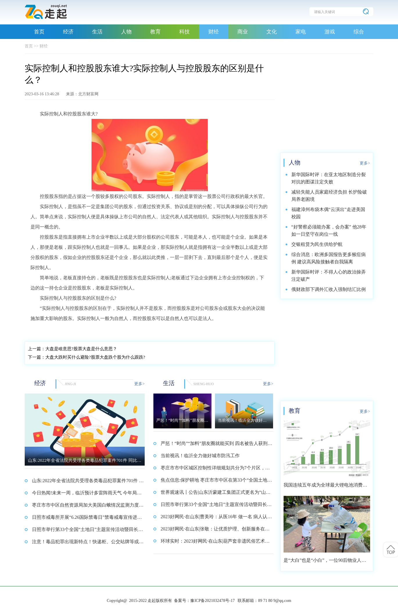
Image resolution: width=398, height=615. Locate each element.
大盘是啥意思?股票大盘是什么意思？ (72, 348)
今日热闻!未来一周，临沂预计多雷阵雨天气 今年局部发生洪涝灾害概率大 (86, 494)
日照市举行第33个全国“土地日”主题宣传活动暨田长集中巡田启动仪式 (87, 531)
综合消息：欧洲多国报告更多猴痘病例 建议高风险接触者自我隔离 (328, 258)
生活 (97, 32)
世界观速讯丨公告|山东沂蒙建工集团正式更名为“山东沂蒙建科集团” (215, 494)
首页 (39, 32)
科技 (184, 32)
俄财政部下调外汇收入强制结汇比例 (328, 289)
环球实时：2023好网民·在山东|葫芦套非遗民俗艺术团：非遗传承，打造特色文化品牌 (213, 543)
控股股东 (185, 330)
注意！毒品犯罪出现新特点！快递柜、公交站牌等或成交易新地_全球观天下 (88, 543)
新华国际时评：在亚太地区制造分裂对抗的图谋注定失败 (328, 178)
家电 (300, 32)
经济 (68, 32)
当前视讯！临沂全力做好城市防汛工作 (200, 455)
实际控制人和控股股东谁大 (58, 330)
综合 (359, 32)
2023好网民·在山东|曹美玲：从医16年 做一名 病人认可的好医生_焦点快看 (216, 518)
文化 (271, 32)
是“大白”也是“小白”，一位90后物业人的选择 (325, 562)
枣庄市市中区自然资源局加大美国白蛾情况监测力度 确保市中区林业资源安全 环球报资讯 (85, 507)
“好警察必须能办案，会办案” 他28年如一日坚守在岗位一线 (328, 230)
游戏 (330, 32)
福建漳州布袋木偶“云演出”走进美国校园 (328, 213)
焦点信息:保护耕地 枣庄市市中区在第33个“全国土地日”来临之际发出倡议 (214, 482)
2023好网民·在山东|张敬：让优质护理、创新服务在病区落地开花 (215, 530)
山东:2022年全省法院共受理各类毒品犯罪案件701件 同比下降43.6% (88, 482)
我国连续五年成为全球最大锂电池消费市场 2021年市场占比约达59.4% (325, 486)
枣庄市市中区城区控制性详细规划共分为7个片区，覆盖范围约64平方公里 (215, 469)
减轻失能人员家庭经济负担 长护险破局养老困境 (329, 195)
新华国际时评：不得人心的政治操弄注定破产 (328, 275)
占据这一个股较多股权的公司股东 (109, 330)
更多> (139, 384)
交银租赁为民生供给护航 (317, 244)
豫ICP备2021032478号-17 (212, 600)
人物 (126, 32)
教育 (155, 32)
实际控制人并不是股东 (156, 330)
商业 (242, 32)
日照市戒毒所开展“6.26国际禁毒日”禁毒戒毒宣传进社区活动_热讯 (87, 519)
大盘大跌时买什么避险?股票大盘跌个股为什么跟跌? (86, 357)
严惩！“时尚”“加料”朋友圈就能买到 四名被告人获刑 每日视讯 (214, 445)
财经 (213, 32)
